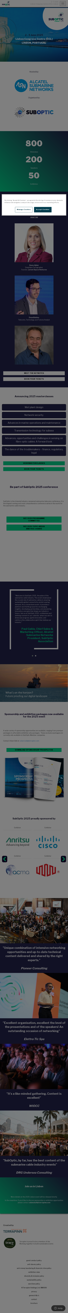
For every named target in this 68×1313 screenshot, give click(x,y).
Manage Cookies (24, 210)
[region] (34, 205)
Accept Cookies (42, 210)
